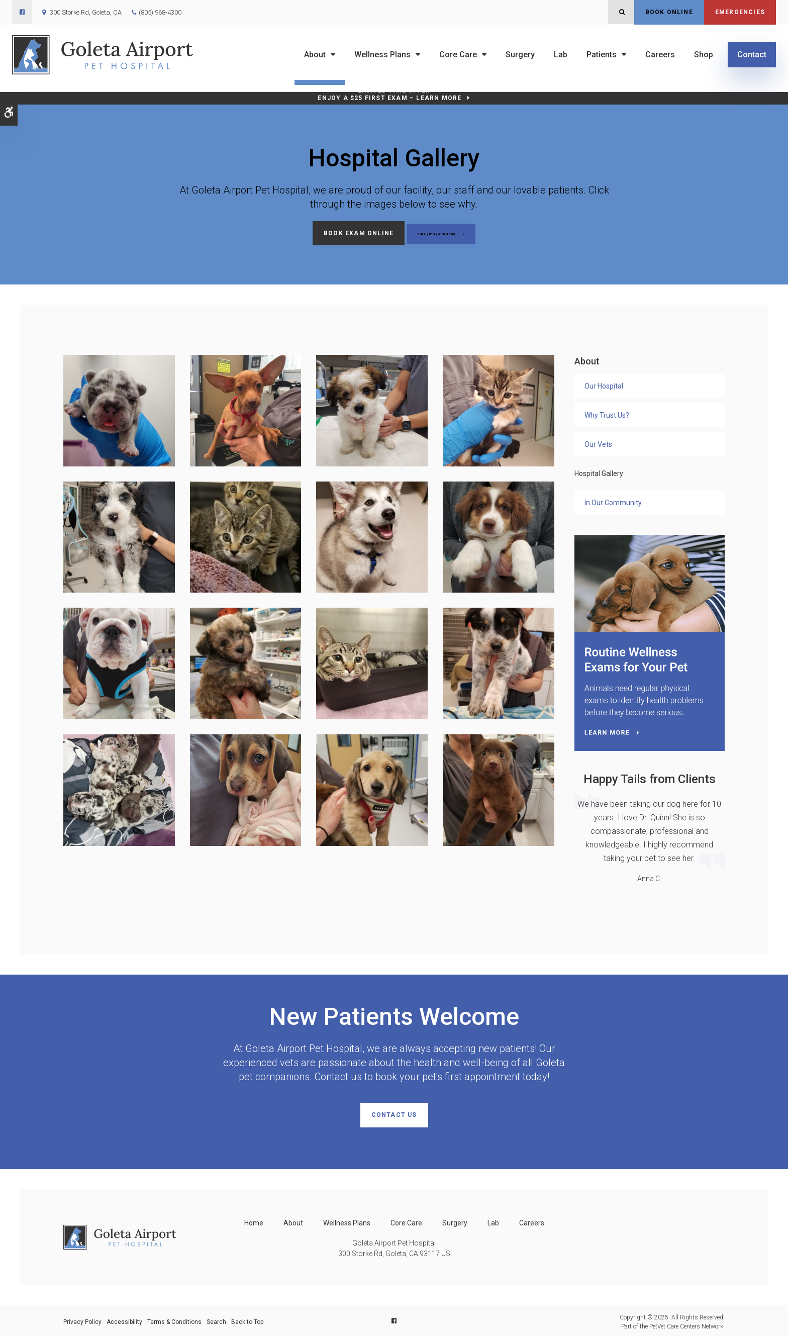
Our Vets (598, 443)
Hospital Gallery (598, 472)
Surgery (520, 54)
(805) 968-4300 (160, 12)
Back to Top (247, 1319)
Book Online (669, 12)
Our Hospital (603, 384)
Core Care (458, 54)
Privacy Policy (82, 1319)
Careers (660, 54)
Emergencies (740, 12)
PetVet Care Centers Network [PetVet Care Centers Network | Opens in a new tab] (686, 1323)
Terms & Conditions (174, 1319)
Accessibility (124, 1319)
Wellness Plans (382, 54)
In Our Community (613, 501)
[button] (119, 408)
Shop (703, 54)
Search (216, 1319)
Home (253, 1220)
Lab (560, 54)
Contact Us (394, 1113)
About (315, 54)
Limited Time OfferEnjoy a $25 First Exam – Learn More (389, 94)
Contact (751, 54)
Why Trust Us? (606, 414)
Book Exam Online (340, 233)
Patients (601, 54)
